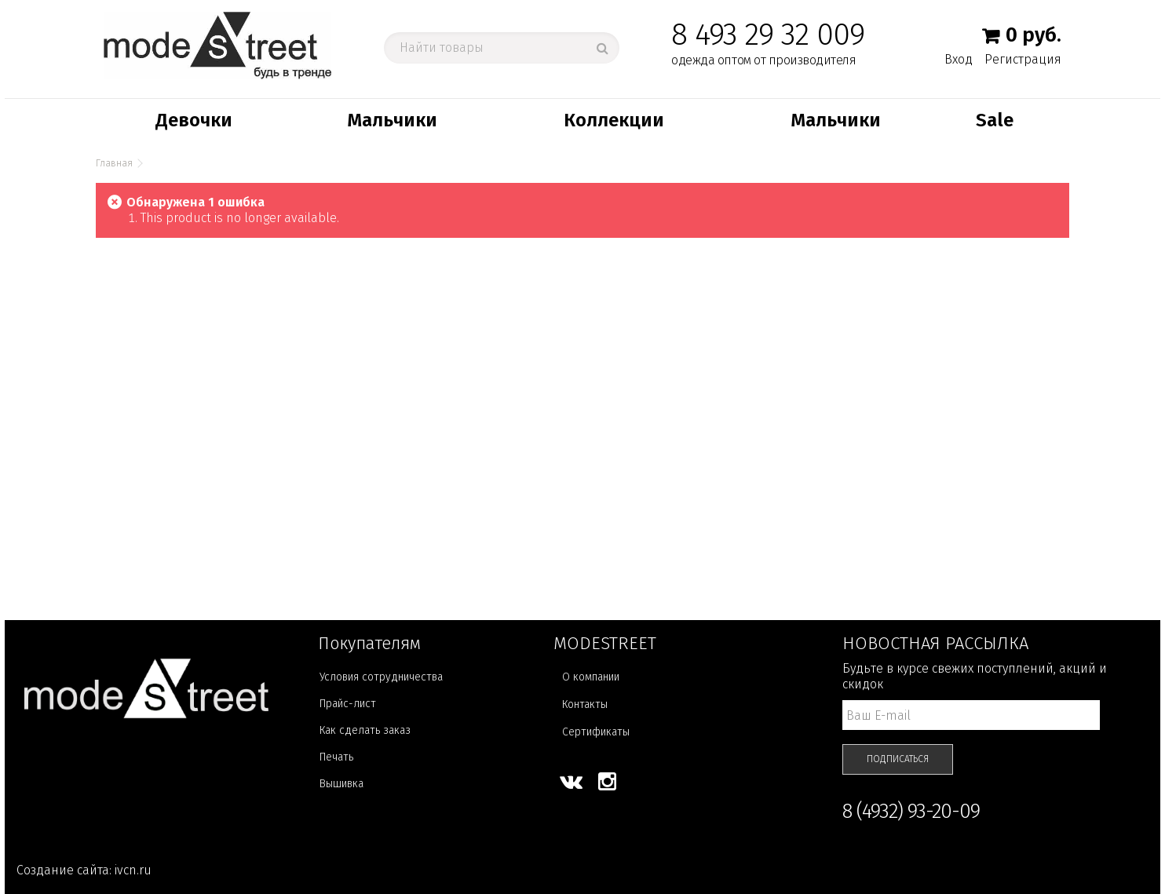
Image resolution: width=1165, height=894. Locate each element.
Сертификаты (596, 732)
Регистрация (1022, 59)
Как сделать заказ (365, 730)
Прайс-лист (348, 703)
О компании (590, 677)
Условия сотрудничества (381, 677)
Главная (114, 163)
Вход (958, 58)
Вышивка (341, 783)
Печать (336, 757)
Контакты (585, 704)
